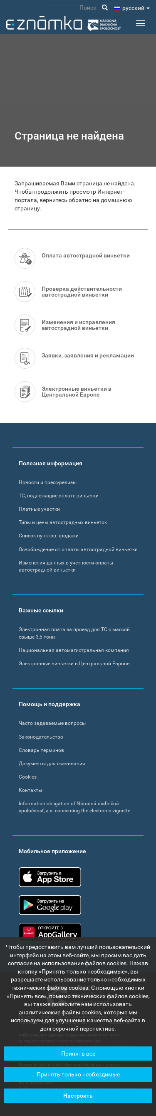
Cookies (28, 777)
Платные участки (39, 509)
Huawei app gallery (50, 932)
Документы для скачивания (52, 763)
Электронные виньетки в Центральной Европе (76, 391)
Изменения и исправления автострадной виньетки (78, 325)
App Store (50, 877)
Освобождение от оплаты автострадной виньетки (78, 549)
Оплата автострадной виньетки (86, 255)
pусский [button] (136, 8)
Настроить (78, 1099)
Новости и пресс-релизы (48, 482)
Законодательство (41, 737)
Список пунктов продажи (49, 536)
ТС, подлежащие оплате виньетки (59, 496)
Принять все (78, 1057)
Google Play (50, 905)
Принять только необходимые (78, 1078)
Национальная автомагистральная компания (74, 650)
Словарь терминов (41, 750)
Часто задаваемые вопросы (52, 723)
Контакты (30, 790)
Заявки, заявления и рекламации (88, 355)
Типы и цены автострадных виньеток (63, 522)
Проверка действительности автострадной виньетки (82, 291)
